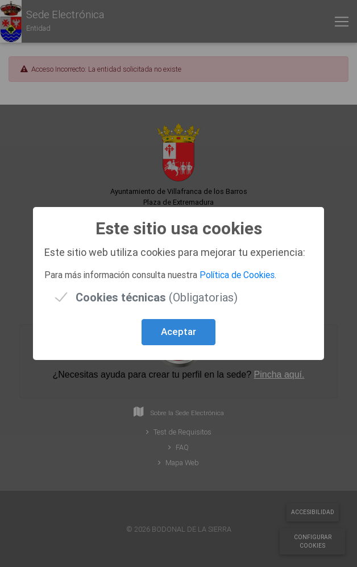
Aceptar (178, 331)
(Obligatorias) (157, 297)
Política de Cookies (237, 274)
